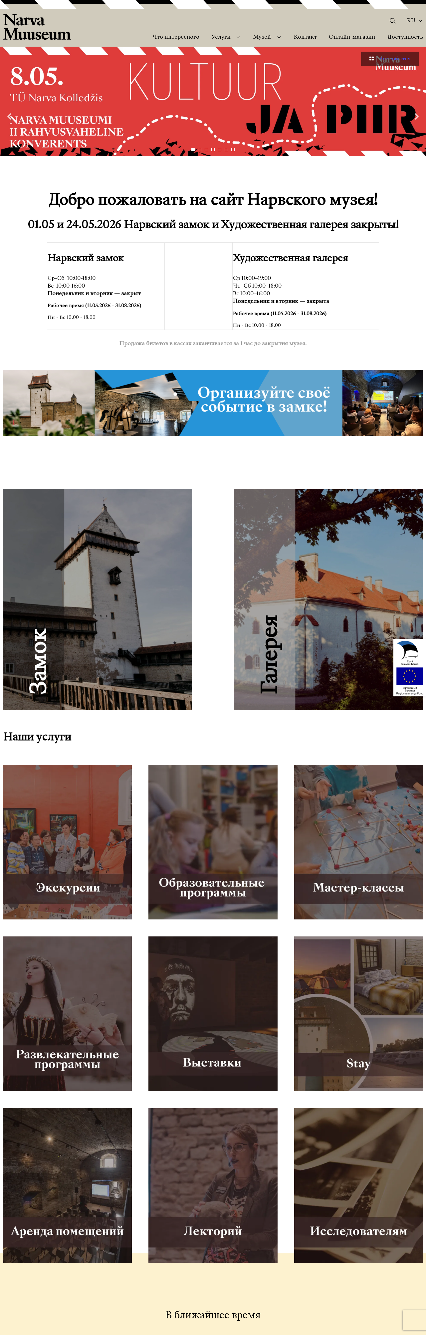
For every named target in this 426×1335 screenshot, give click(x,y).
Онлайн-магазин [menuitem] (352, 37)
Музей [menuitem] (262, 37)
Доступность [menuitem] (405, 37)
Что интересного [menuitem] (175, 37)
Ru (411, 21)
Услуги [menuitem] (221, 37)
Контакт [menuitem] (305, 37)
